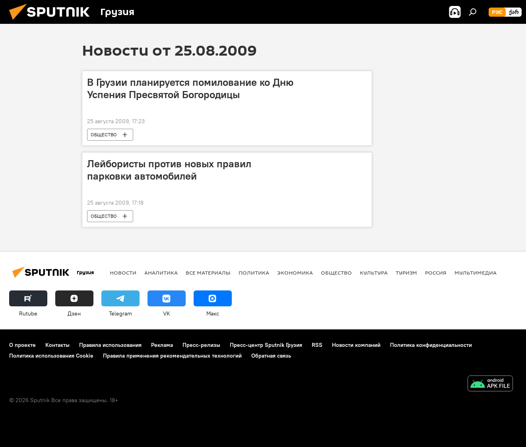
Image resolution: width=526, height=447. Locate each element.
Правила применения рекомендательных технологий (172, 355)
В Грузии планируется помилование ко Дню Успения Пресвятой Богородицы (190, 88)
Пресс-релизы (201, 344)
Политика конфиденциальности (431, 344)
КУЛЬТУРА (374, 272)
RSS (317, 344)
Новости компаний (356, 344)
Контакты (57, 344)
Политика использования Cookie (51, 355)
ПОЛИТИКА (254, 272)
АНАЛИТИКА (161, 272)
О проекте (22, 344)
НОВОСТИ (123, 272)
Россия (435, 272)
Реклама (162, 344)
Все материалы (208, 272)
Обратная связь (271, 355)
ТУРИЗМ (406, 272)
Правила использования (110, 344)
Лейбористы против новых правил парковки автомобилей (169, 169)
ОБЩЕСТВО (104, 134)
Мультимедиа (475, 272)
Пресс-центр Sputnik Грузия (266, 344)
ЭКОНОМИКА (295, 272)
